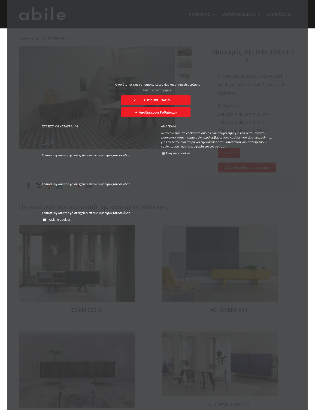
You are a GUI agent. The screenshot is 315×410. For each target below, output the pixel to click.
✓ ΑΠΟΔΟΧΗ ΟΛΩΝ (156, 100)
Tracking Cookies (56, 219)
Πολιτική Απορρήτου (157, 90)
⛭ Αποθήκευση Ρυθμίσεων (156, 112)
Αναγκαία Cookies (176, 153)
